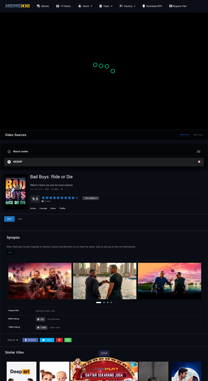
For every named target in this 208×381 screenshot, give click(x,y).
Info (9, 218)
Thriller (62, 208)
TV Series (63, 6)
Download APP (152, 6)
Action (33, 208)
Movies (42, 6)
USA (10, 252)
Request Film (178, 6)
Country (125, 6)
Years (104, 6)
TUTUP (104, 353)
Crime (53, 208)
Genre (83, 6)
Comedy (43, 208)
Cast (20, 218)
